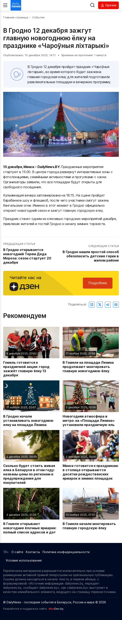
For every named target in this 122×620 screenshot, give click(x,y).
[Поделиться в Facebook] (92, 305)
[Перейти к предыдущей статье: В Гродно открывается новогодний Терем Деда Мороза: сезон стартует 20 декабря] (31, 253)
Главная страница (15, 17)
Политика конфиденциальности (66, 552)
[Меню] (5, 5)
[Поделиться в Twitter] (100, 305)
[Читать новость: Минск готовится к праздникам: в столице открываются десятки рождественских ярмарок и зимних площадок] (91, 457)
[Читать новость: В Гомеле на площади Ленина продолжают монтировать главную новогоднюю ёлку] (91, 352)
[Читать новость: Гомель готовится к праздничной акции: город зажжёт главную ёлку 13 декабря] (31, 352)
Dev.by (56, 608)
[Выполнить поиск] (92, 5)
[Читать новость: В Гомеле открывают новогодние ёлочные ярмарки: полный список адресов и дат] (31, 511)
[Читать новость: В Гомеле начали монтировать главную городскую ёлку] (91, 511)
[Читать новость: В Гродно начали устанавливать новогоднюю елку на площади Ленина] (31, 403)
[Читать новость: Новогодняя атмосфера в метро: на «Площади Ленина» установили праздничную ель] (91, 403)
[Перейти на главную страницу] (16, 5)
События (38, 17)
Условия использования (24, 560)
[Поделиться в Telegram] (108, 305)
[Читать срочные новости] (108, 5)
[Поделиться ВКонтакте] (116, 305)
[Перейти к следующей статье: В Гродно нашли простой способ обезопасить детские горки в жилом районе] (90, 253)
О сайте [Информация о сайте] (17, 552)
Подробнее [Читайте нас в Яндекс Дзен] (97, 283)
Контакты (33, 552)
